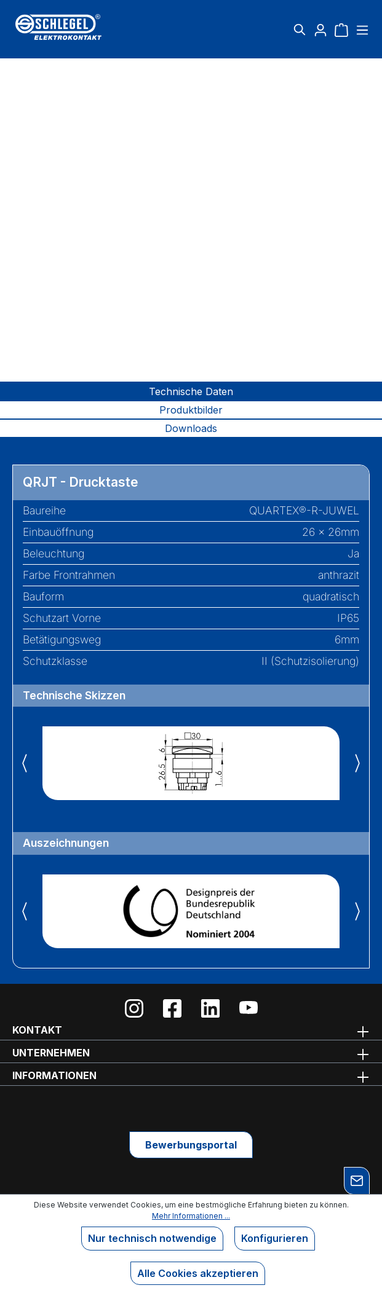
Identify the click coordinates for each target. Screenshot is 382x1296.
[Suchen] (299, 29)
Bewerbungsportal (191, 1145)
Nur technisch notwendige (152, 1238)
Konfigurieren (274, 1238)
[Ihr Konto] (320, 29)
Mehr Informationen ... (191, 1215)
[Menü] (361, 29)
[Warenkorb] (341, 29)
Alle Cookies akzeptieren (197, 1273)
